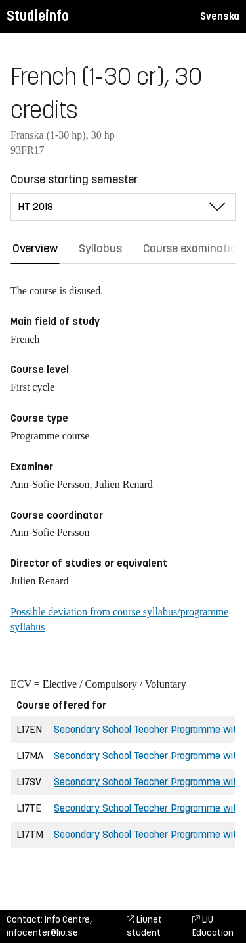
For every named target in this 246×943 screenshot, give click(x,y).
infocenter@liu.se (42, 932)
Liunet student (144, 926)
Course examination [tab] (193, 248)
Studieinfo (38, 16)
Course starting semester (74, 179)
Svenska (219, 16)
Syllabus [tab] (100, 248)
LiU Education (213, 926)
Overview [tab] (35, 248)
